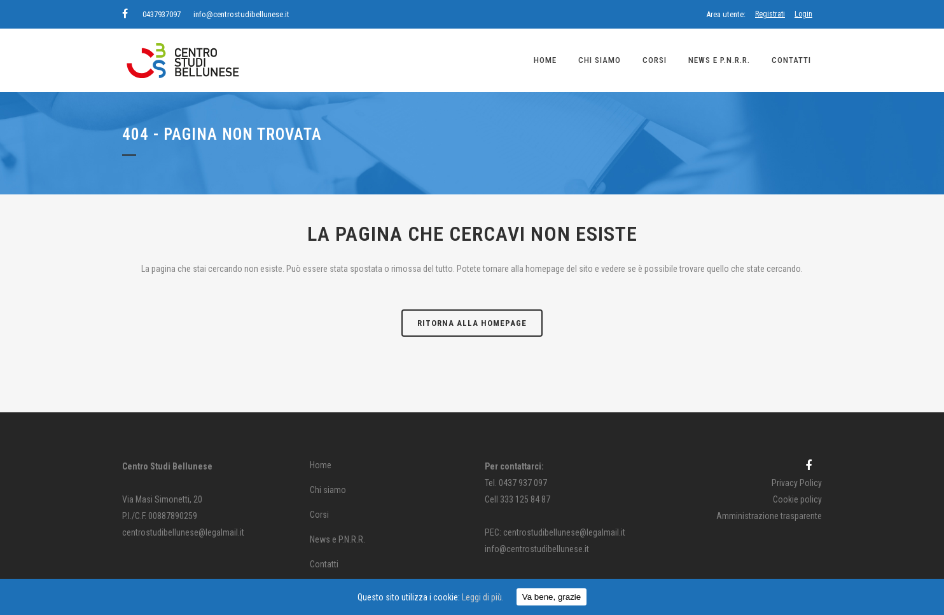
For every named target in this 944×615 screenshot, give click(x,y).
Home (320, 465)
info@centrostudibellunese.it (241, 14)
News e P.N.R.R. (337, 539)
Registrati (770, 14)
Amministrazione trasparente (769, 516)
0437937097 (161, 14)
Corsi (319, 515)
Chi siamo (328, 490)
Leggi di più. (483, 597)
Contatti (324, 564)
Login (803, 14)
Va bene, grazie (551, 597)
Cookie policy (797, 499)
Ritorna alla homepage (472, 323)
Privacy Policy (797, 483)
